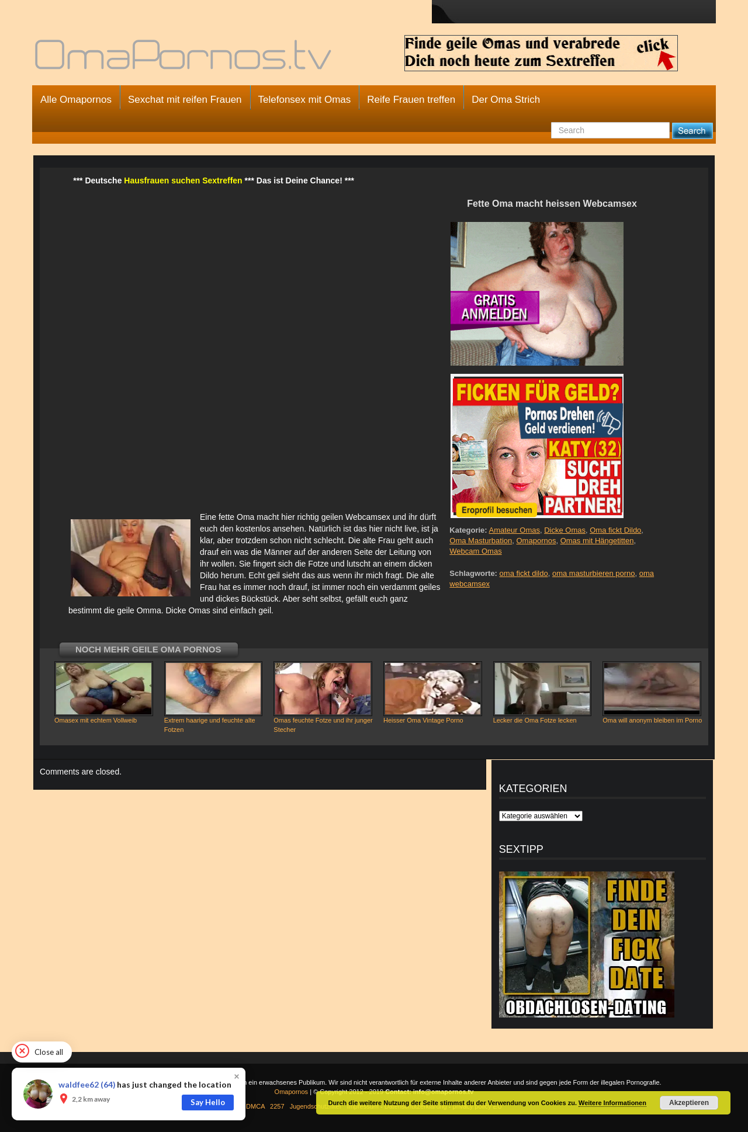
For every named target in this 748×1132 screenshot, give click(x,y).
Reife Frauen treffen (411, 99)
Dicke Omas (565, 530)
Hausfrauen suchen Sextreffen (183, 180)
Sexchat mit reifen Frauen (185, 99)
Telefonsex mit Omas (304, 99)
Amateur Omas (514, 530)
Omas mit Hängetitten (597, 540)
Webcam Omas (475, 551)
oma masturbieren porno (593, 573)
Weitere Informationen (612, 1102)
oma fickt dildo (524, 573)
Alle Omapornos (76, 99)
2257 (277, 1106)
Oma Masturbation (480, 540)
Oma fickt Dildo (615, 530)
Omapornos (536, 540)
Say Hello (208, 1102)
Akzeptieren (689, 1103)
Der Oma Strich (506, 99)
